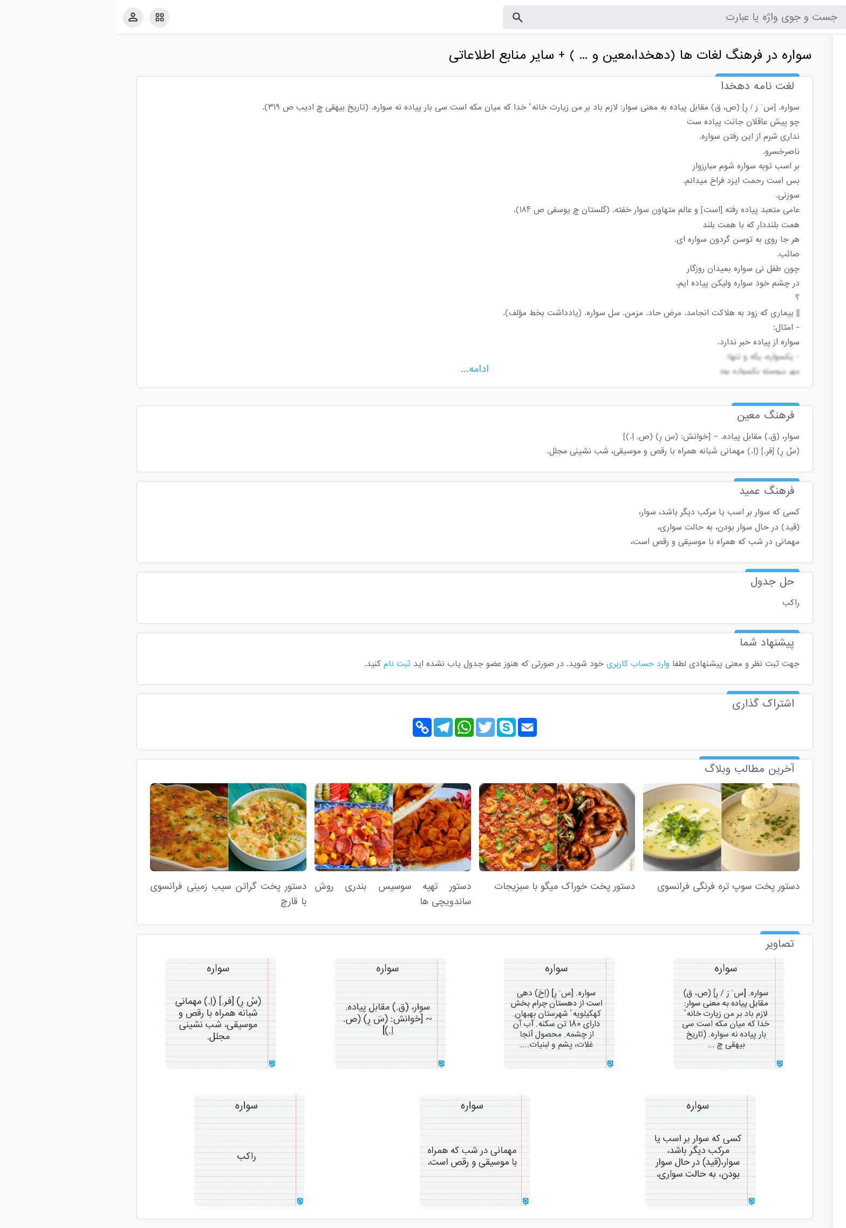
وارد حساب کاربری (521, 663)
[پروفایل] (16, 17)
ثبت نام (280, 663)
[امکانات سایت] (43, 17)
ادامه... (358, 369)
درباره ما (749, 1217)
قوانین (817, 1217)
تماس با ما (785, 1217)
